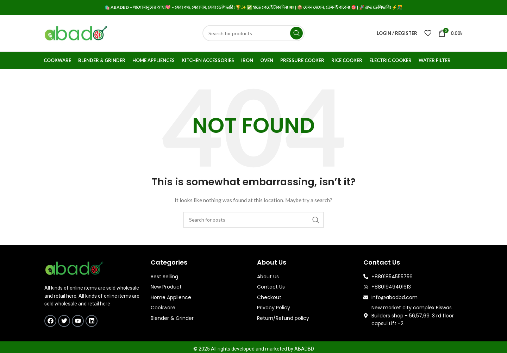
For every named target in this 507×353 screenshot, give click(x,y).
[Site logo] (76, 33)
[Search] (253, 33)
